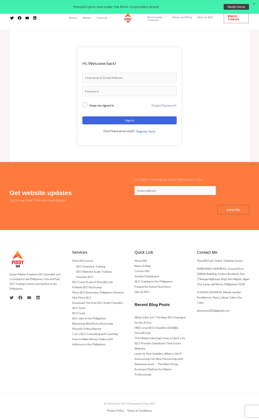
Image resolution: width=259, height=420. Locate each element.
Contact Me (141, 265)
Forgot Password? (163, 100)
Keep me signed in (101, 100)
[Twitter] (12, 292)
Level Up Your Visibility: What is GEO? (158, 348)
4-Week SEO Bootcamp (87, 282)
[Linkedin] (38, 292)
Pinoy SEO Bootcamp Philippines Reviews (98, 287)
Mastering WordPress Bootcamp (92, 318)
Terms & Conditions (139, 405)
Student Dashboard (146, 271)
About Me (140, 255)
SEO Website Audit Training (94, 266)
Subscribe (233, 204)
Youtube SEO (84, 271)
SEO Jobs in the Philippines (89, 313)
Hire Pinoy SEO (81, 292)
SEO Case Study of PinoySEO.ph (92, 276)
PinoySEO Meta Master (87, 323)
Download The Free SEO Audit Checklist (97, 297)
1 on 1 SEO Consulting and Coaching (95, 328)
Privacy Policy (115, 405)
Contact (153, 14)
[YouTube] (29, 292)
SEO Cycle (78, 308)
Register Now (145, 126)
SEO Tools (78, 302)
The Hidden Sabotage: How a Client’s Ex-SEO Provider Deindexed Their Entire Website (160, 338)
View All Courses (83, 255)
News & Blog (142, 260)
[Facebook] (20, 292)
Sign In (129, 115)
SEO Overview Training (90, 261)
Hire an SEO (141, 286)
